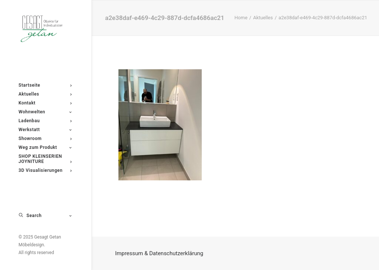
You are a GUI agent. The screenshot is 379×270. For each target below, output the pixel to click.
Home (241, 17)
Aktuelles (263, 17)
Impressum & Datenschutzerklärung (159, 253)
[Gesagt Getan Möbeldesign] (45, 28)
